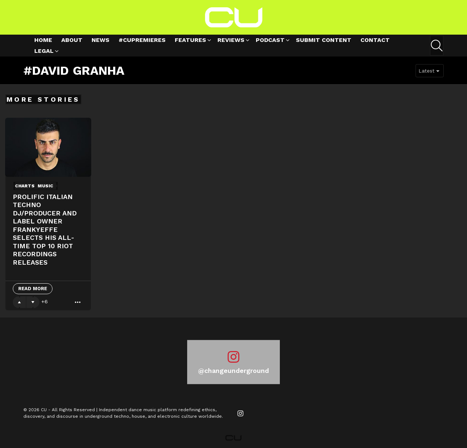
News (100, 39)
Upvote (19, 302)
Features (190, 41)
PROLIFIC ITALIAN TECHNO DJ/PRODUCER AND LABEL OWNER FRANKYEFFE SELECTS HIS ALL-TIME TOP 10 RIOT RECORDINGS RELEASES (45, 229)
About (71, 39)
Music (45, 185)
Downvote (32, 302)
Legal (44, 52)
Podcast (270, 41)
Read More (32, 288)
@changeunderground (233, 370)
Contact (375, 39)
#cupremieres (142, 39)
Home (43, 39)
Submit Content (323, 39)
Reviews (230, 41)
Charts (25, 185)
